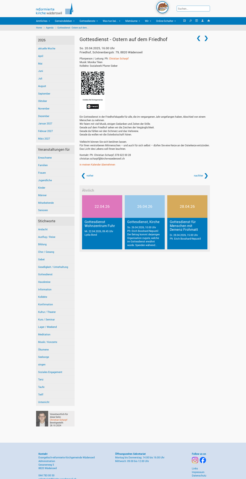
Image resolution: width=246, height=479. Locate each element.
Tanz (40, 379)
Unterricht (43, 402)
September (44, 93)
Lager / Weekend (47, 327)
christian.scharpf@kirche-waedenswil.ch (102, 158)
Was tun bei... (110, 21)
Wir (147, 21)
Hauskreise (44, 282)
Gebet (41, 259)
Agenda (49, 27)
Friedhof (111, 52)
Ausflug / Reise (46, 237)
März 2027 (44, 138)
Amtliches (41, 21)
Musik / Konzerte (47, 342)
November (43, 108)
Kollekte (42, 297)
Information (44, 289)
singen (41, 364)
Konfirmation (45, 304)
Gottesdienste (87, 21)
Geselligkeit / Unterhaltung (53, 267)
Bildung (42, 244)
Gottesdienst (45, 274)
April (40, 56)
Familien (43, 165)
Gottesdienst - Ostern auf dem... (73, 27)
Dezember (43, 116)
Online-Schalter (164, 21)
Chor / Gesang (46, 252)
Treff (40, 394)
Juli (40, 78)
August (42, 86)
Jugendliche (45, 180)
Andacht (43, 229)
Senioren (43, 210)
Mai (40, 63)
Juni (40, 71)
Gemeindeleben (63, 21)
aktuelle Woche (46, 48)
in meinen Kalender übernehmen (97, 164)
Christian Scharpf (58, 419)
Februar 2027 (45, 131)
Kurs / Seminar (46, 319)
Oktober (42, 101)
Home (39, 27)
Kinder (41, 188)
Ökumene (43, 349)
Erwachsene (45, 158)
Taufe (41, 387)
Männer (42, 195)
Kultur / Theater (47, 312)
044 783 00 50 (46, 475)
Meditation (44, 334)
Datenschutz (199, 475)
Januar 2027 (45, 123)
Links (195, 468)
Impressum (198, 472)
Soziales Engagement (50, 372)
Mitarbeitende (46, 202)
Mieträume (131, 21)
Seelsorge (43, 357)
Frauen (42, 172)
